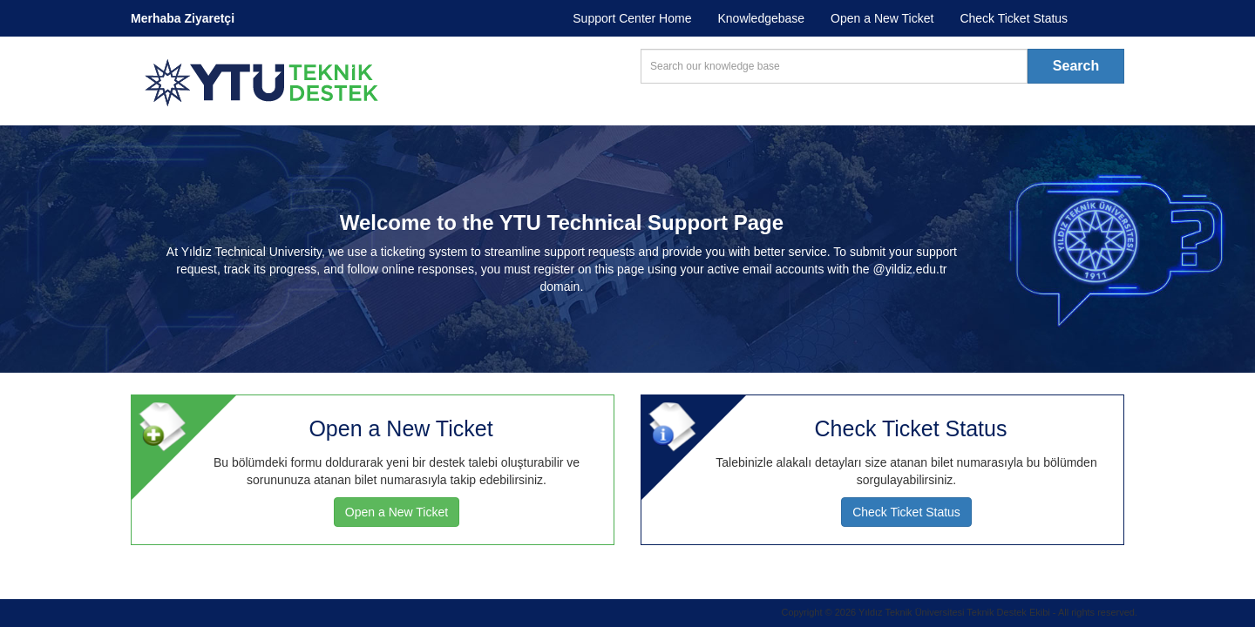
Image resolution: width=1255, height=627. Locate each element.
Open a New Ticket (882, 18)
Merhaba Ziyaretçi (182, 18)
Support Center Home (632, 18)
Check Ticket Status (1014, 18)
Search (1076, 65)
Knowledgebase (760, 18)
